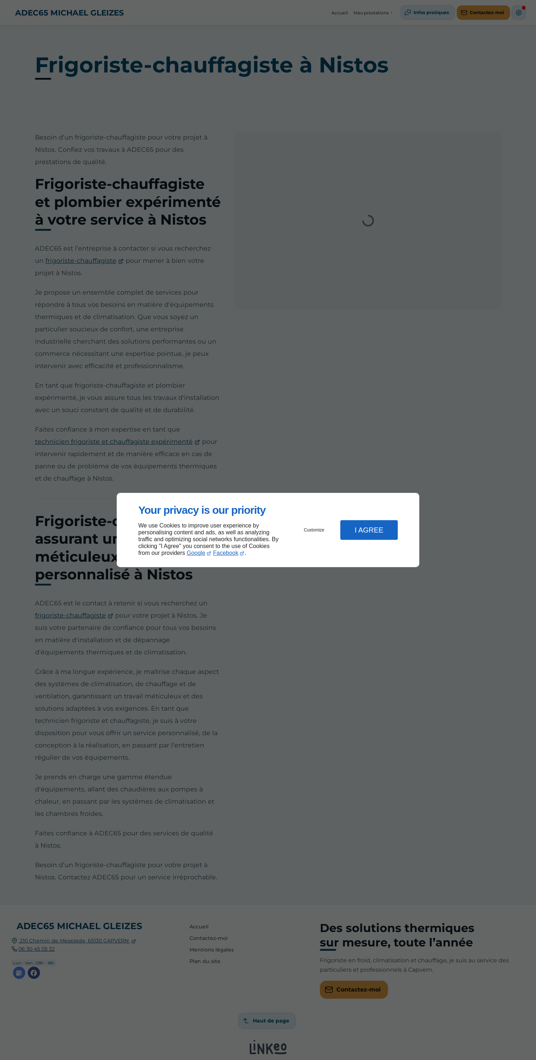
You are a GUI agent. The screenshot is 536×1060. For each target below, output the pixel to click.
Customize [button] (314, 530)
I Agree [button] (368, 530)
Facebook (225, 553)
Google (196, 553)
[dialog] (268, 530)
